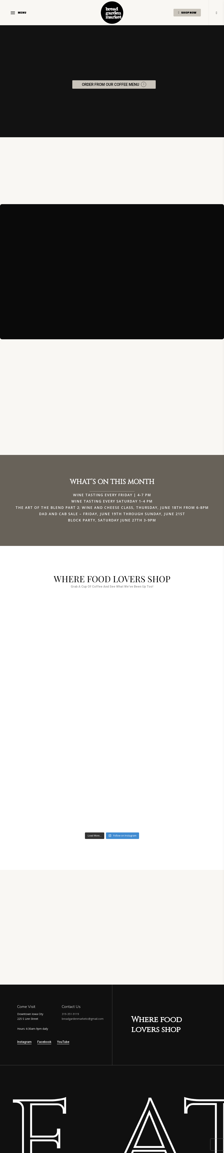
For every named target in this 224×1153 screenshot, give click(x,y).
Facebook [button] (44, 1042)
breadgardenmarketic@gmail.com (82, 1019)
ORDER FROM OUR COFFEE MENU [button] (110, 84)
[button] (18, 13)
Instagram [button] (24, 1042)
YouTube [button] (63, 1042)
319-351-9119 (70, 1014)
